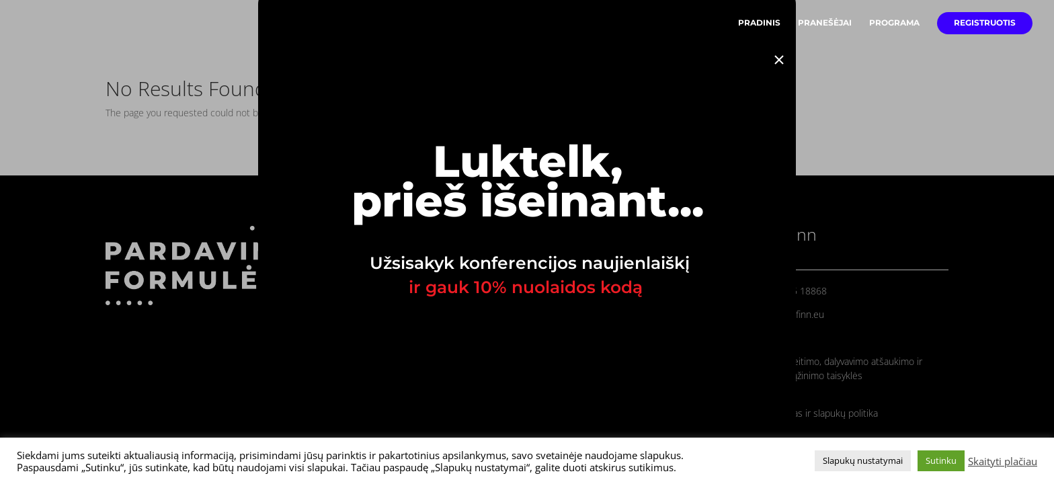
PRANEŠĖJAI (825, 23)
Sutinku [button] (941, 460)
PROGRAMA (894, 23)
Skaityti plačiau (1002, 461)
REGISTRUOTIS (985, 23)
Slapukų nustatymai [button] (863, 460)
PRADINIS (759, 23)
